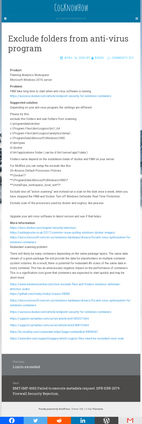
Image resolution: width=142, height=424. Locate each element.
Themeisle (97, 409)
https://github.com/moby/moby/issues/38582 (40, 294)
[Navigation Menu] (136, 18)
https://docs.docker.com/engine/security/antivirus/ (43, 228)
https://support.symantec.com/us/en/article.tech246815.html (49, 325)
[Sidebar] (5, 18)
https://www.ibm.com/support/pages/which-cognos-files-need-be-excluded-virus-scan (67, 338)
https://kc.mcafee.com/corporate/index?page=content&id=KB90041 (54, 332)
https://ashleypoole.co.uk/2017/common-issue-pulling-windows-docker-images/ (63, 232)
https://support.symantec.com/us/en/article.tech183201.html (49, 318)
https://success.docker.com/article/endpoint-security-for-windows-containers (60, 96)
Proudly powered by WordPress (54, 409)
